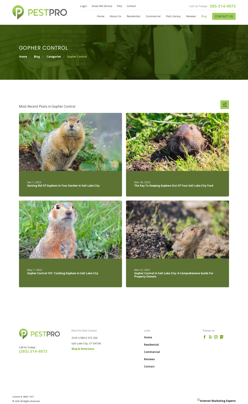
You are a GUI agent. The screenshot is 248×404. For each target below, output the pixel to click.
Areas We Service (102, 6)
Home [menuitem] (100, 16)
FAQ (119, 6)
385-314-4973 (223, 6)
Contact (131, 6)
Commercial (152, 352)
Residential (151, 344)
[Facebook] (204, 337)
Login (83, 6)
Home (148, 337)
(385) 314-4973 (33, 351)
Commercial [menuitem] (153, 16)
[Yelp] (210, 337)
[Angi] (227, 337)
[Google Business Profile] (221, 337)
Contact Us (224, 16)
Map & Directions (82, 349)
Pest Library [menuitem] (173, 16)
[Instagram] (216, 337)
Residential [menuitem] (133, 16)
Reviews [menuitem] (191, 16)
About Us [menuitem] (115, 16)
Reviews (149, 359)
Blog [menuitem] (204, 16)
